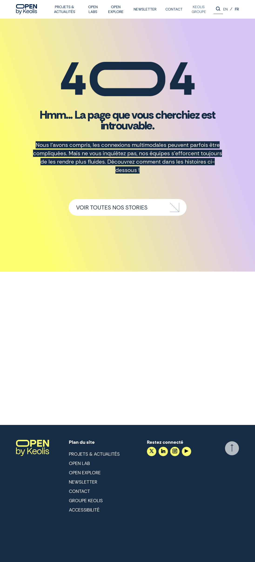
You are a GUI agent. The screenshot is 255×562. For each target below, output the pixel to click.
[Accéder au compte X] (151, 451)
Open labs (93, 9)
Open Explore (115, 9)
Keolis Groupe (196, 9)
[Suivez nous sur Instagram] (174, 451)
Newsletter (144, 9)
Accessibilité (84, 510)
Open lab (79, 463)
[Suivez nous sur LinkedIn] (163, 451)
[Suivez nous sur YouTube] (186, 451)
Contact (172, 9)
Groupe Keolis (86, 501)
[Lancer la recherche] (218, 9)
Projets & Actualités (64, 9)
